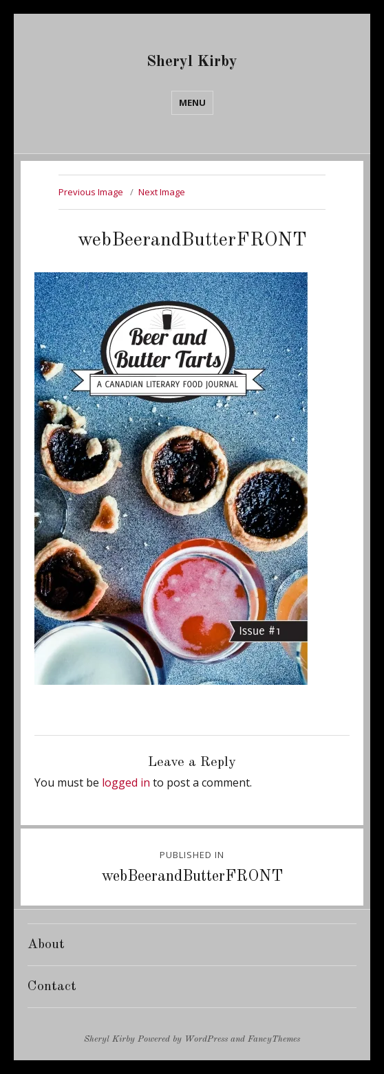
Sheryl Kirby (192, 61)
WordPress (206, 1039)
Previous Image (90, 192)
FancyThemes (274, 1039)
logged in (126, 782)
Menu (192, 102)
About (46, 945)
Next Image (161, 192)
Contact (52, 987)
